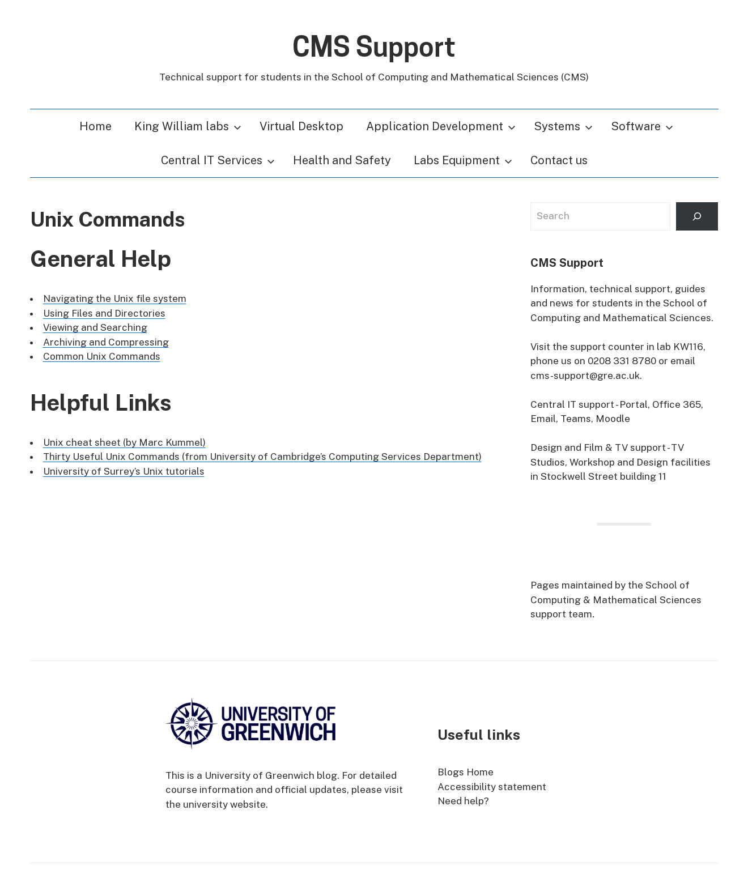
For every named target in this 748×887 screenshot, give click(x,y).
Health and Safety (342, 160)
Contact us (559, 160)
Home (95, 126)
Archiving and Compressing (106, 342)
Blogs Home (465, 772)
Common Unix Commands (101, 356)
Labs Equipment (463, 160)
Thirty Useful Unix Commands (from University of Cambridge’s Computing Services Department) (262, 456)
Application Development (441, 126)
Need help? (463, 801)
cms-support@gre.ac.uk (585, 375)
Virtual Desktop (301, 126)
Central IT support (572, 404)
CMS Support (374, 47)
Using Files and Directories (104, 313)
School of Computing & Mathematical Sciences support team (616, 599)
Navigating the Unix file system (114, 298)
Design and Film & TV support (598, 447)
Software (642, 126)
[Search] (696, 216)
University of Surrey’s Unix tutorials (124, 471)
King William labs (187, 126)
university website (224, 804)
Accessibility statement (491, 786)
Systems (563, 126)
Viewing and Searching (95, 327)
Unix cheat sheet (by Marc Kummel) (124, 442)
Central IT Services (218, 160)
